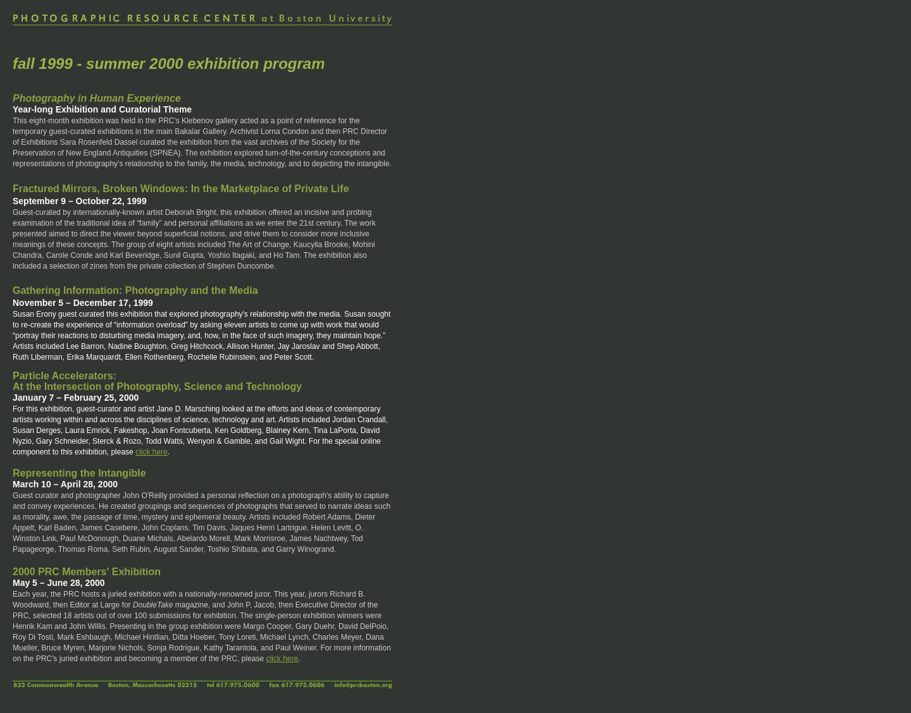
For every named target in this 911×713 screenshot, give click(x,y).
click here (151, 452)
